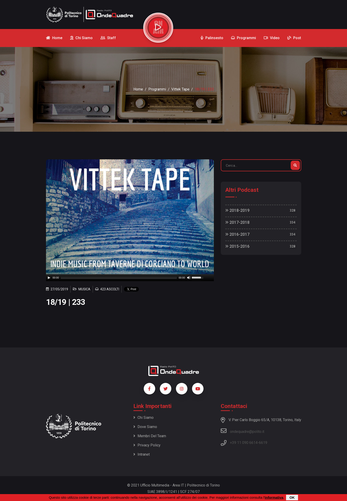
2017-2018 (237, 222)
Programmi (157, 89)
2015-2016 (237, 246)
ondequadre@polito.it (242, 431)
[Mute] (189, 278)
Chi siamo (143, 417)
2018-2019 (237, 210)
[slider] (119, 278)
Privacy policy (147, 445)
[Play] (49, 278)
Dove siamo (145, 427)
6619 (263, 442)
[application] (130, 277)
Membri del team (149, 436)
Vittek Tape (180, 89)
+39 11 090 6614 (244, 442)
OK (292, 497)
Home (138, 89)
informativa (274, 497)
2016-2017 (237, 234)
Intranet (141, 454)
